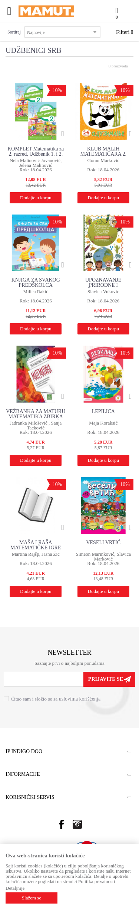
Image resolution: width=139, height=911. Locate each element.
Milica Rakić (35, 291)
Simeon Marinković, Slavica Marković (103, 556)
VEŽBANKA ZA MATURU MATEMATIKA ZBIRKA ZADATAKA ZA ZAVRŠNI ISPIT (35, 414)
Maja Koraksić (103, 423)
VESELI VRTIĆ (103, 542)
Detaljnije (15, 888)
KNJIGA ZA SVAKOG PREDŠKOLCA (35, 282)
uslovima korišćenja (79, 699)
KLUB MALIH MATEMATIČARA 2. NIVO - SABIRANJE (103, 152)
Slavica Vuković (103, 291)
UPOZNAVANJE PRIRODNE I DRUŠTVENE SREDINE (103, 283)
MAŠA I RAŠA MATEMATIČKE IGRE (35, 545)
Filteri (124, 32)
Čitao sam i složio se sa (55, 699)
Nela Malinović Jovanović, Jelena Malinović (36, 163)
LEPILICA (103, 411)
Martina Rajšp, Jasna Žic (36, 554)
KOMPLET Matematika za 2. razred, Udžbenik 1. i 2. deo (35, 152)
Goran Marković (103, 160)
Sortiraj (14, 32)
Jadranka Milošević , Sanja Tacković (36, 425)
